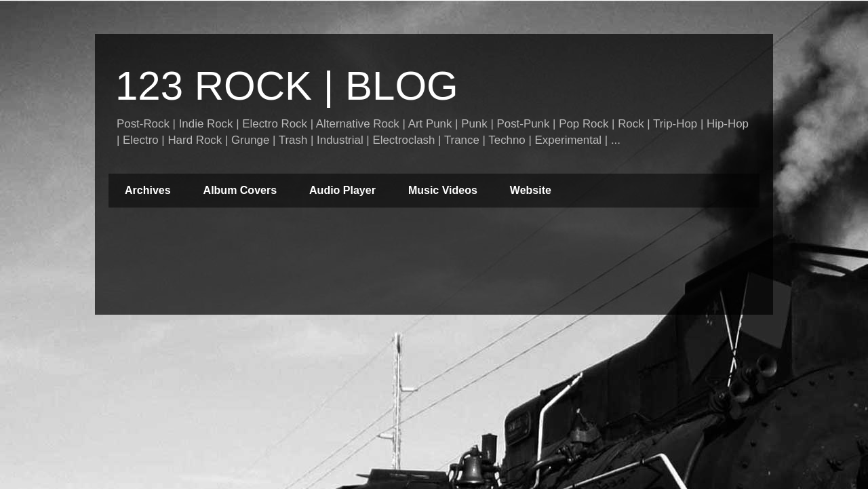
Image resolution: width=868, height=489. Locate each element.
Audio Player (342, 190)
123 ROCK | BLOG (286, 86)
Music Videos (442, 190)
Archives (148, 190)
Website (530, 190)
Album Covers (240, 190)
